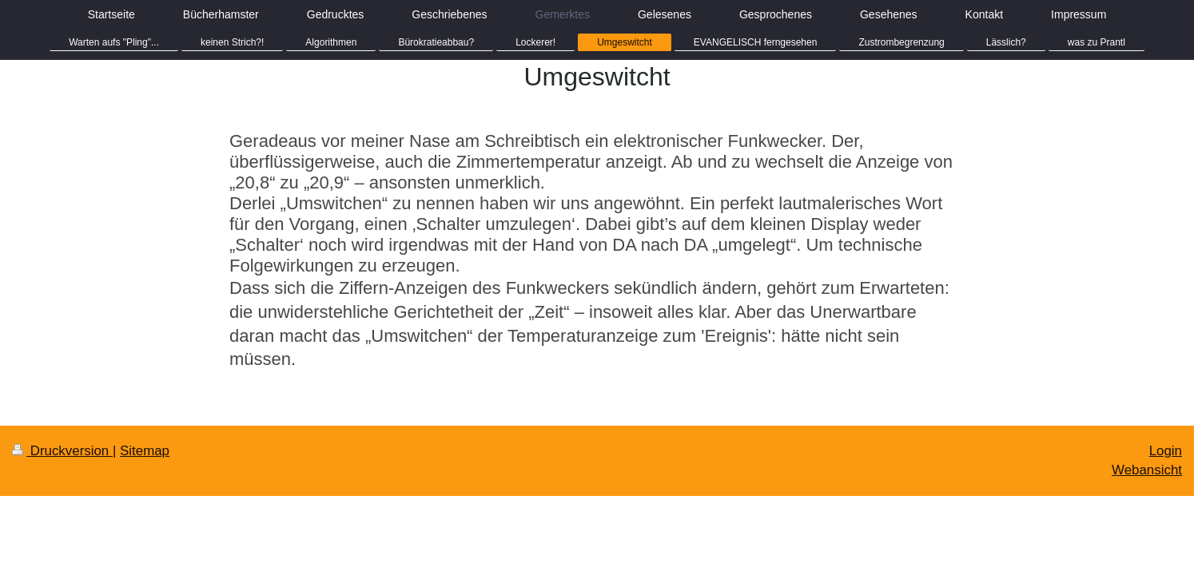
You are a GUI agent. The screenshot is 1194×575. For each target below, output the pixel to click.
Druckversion (62, 450)
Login (1165, 450)
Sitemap (144, 450)
